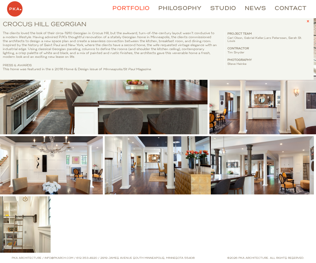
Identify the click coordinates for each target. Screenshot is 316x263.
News (255, 8)
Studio (223, 8)
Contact (291, 8)
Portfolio (131, 8)
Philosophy (180, 8)
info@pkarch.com (59, 258)
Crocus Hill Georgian (24, 22)
